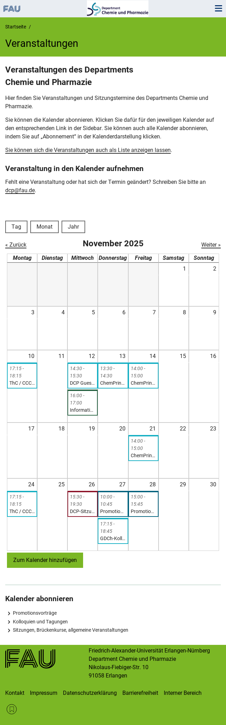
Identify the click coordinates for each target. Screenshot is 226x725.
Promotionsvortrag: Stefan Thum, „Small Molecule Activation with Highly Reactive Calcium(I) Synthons (143, 511)
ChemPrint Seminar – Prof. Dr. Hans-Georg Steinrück (113, 383)
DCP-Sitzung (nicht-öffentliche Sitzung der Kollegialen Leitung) (82, 511)
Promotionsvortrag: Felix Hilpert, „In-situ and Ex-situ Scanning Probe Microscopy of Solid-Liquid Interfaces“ (113, 511)
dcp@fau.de (20, 190)
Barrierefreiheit (140, 693)
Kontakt (14, 693)
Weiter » (211, 244)
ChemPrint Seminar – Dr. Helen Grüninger (143, 455)
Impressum (43, 693)
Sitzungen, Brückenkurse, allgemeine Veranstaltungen (70, 630)
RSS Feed (12, 709)
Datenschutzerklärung (90, 693)
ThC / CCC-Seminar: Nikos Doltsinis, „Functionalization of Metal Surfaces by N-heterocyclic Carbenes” (22, 383)
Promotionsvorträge (35, 613)
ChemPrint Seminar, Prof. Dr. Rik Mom (143, 383)
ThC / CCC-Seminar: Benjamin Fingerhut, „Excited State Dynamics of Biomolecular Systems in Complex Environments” (22, 511)
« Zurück (15, 244)
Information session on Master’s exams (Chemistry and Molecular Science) (82, 410)
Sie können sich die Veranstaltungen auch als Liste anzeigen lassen (88, 150)
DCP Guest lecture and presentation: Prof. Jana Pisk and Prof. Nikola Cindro (82, 383)
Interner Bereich (183, 693)
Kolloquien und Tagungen (40, 621)
